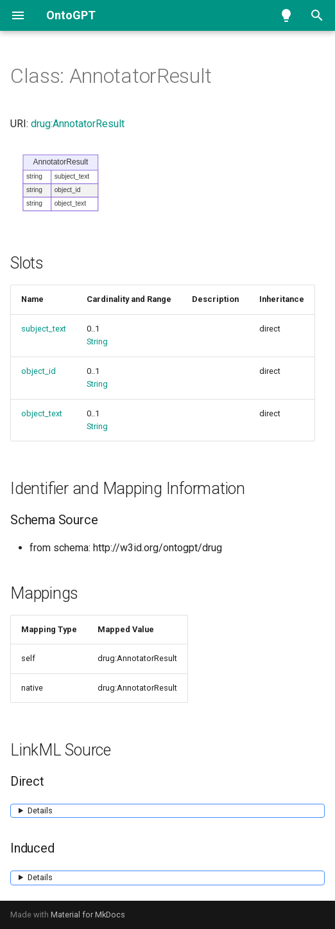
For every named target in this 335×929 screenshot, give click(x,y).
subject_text (43, 328)
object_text (41, 413)
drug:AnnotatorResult (78, 124)
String (97, 341)
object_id (38, 371)
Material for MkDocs (88, 914)
